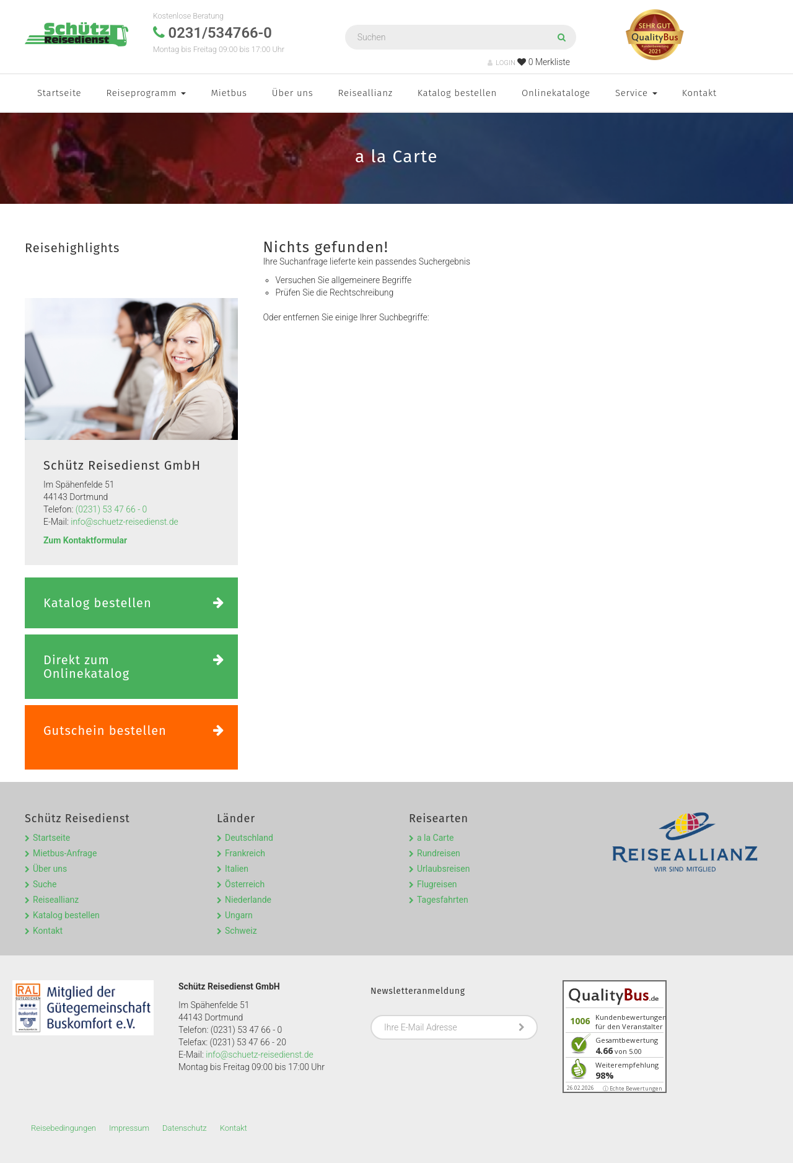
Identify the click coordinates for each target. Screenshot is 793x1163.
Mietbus (229, 93)
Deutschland (249, 838)
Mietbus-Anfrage (65, 853)
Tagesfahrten (442, 900)
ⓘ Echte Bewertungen (632, 1088)
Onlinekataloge (556, 93)
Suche (45, 884)
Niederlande (248, 900)
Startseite (59, 93)
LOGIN (501, 63)
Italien (236, 869)
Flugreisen (437, 884)
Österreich (245, 884)
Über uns (292, 93)
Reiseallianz (365, 93)
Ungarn (239, 915)
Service (636, 93)
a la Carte (435, 838)
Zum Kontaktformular (85, 540)
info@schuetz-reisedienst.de (124, 522)
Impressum (129, 1128)
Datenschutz (184, 1128)
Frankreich (245, 853)
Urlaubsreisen (443, 869)
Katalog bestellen (457, 93)
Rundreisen (438, 853)
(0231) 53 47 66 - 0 (111, 509)
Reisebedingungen (63, 1128)
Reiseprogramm (146, 93)
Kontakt (699, 93)
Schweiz (241, 931)
